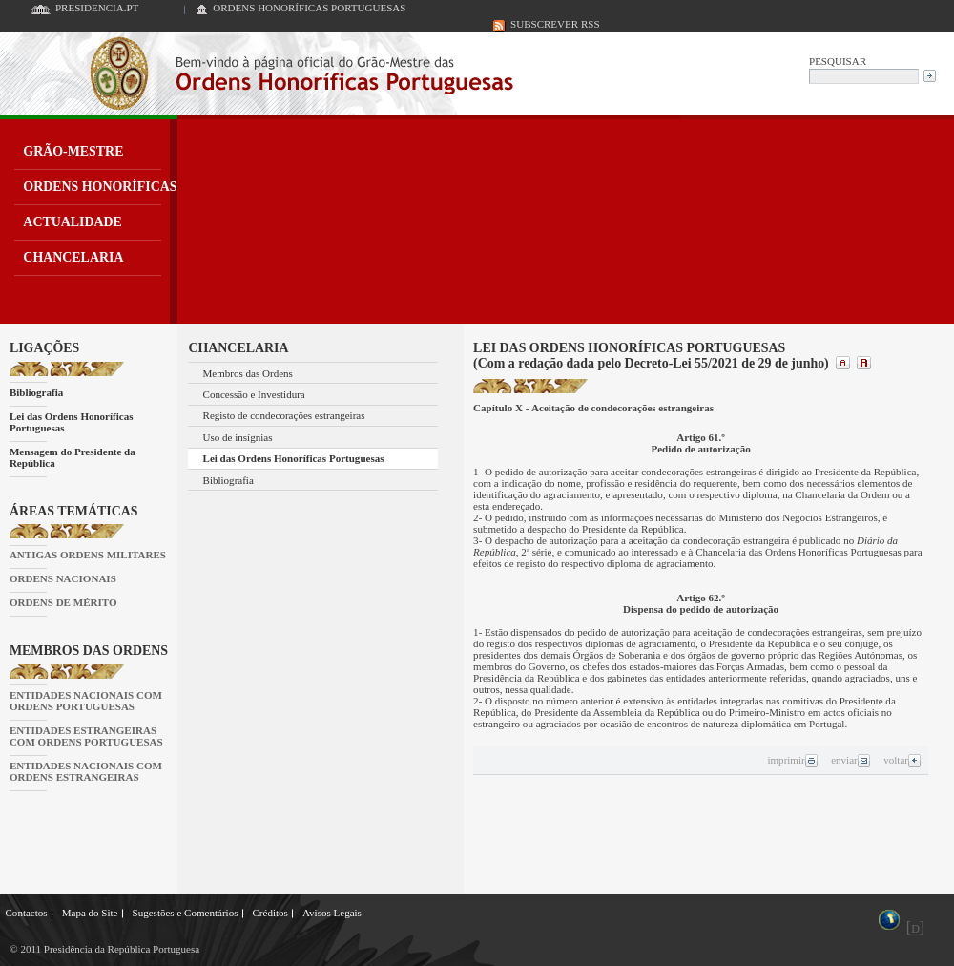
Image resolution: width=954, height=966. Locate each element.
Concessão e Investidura (254, 394)
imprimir (792, 760)
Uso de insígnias (238, 437)
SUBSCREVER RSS (555, 24)
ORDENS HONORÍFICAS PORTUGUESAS (309, 7)
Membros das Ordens (248, 373)
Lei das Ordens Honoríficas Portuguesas (72, 421)
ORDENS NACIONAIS (63, 578)
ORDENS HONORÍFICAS (99, 186)
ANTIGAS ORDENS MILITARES (88, 554)
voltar (902, 760)
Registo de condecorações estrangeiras (284, 415)
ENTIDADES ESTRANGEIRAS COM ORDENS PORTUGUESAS (86, 735)
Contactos (27, 912)
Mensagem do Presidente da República (72, 457)
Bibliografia (36, 392)
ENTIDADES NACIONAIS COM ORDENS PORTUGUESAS (86, 700)
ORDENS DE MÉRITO (63, 602)
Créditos (269, 912)
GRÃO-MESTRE (73, 151)
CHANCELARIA (73, 257)
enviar (850, 760)
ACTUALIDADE (72, 222)
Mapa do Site (90, 912)
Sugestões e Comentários (185, 912)
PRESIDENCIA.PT (96, 7)
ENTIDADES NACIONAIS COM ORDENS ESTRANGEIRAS (86, 771)
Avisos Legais (332, 912)
